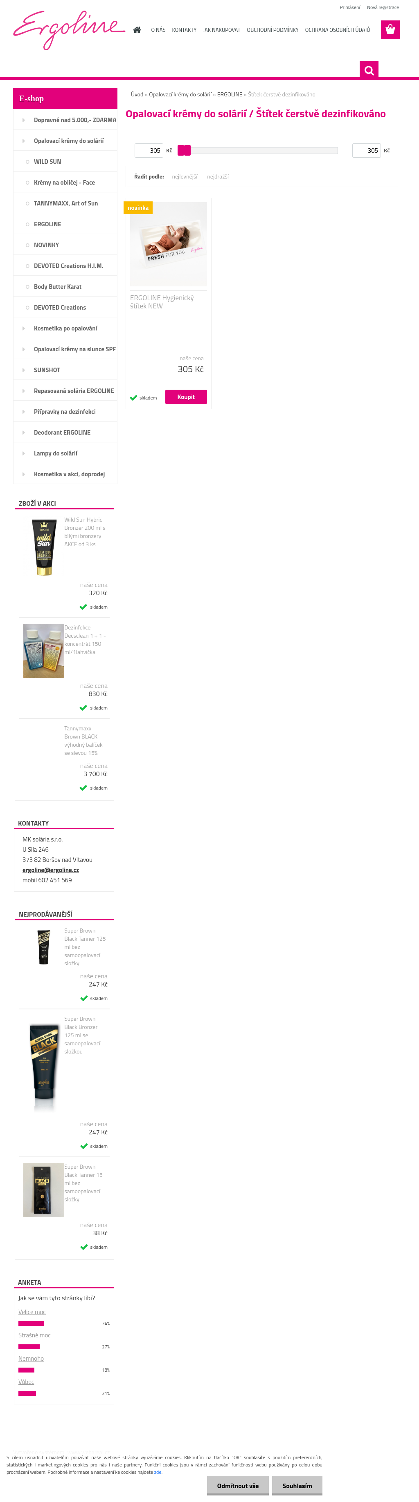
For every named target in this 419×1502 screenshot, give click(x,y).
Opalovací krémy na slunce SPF (75, 349)
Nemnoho (31, 1358)
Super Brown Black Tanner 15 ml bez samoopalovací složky (83, 1183)
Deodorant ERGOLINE (62, 432)
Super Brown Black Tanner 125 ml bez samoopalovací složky (85, 946)
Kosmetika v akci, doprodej (69, 474)
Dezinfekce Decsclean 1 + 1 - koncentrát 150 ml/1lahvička (85, 639)
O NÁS (158, 30)
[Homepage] (135, 29)
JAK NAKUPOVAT (221, 30)
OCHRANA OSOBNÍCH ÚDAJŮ (337, 30)
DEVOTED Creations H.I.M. (68, 265)
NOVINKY (46, 245)
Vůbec (26, 1381)
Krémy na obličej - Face (64, 182)
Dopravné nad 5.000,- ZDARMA (75, 120)
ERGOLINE (47, 224)
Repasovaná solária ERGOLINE (74, 390)
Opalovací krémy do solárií (69, 140)
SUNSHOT (47, 370)
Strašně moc (34, 1335)
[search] (369, 70)
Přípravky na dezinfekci (65, 411)
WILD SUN (47, 161)
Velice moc (32, 1312)
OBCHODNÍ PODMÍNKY (273, 30)
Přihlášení (350, 7)
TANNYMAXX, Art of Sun (66, 203)
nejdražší (218, 176)
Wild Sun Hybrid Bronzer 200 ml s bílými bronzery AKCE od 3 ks (85, 532)
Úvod (137, 94)
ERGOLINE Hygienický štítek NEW (162, 302)
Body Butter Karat (57, 286)
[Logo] (69, 30)
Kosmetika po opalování (65, 328)
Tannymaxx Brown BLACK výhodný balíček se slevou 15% (83, 740)
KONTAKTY (184, 30)
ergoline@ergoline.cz (51, 870)
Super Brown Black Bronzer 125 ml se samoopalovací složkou (82, 1035)
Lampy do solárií (55, 453)
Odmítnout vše (238, 1486)
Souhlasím (297, 1486)
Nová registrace (383, 7)
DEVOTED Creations (60, 307)
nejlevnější (185, 176)
